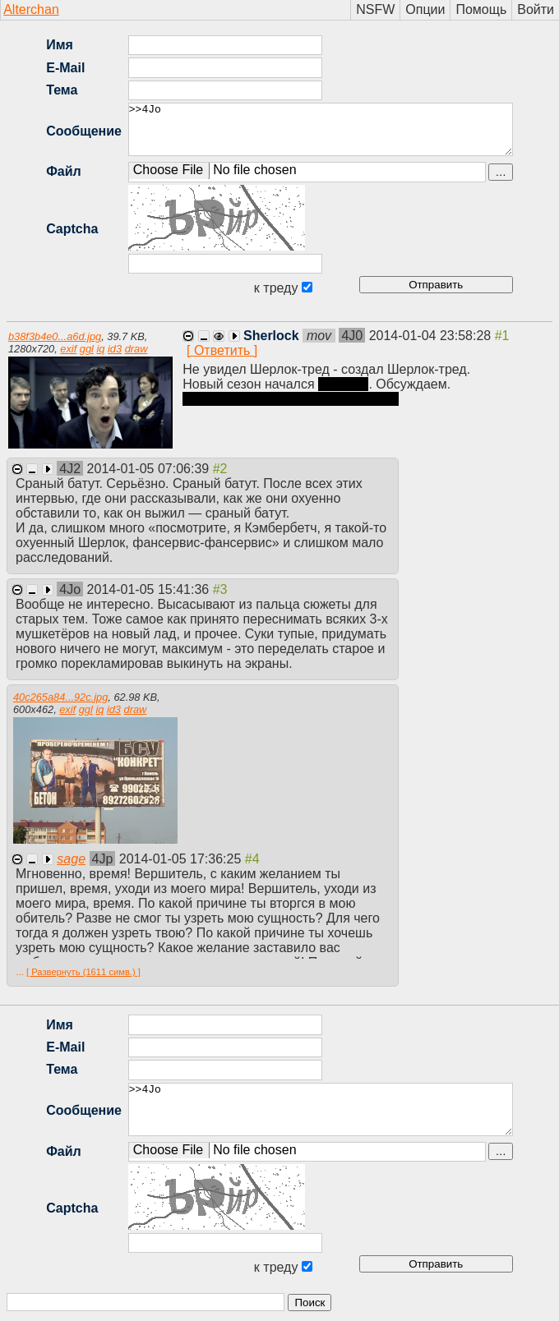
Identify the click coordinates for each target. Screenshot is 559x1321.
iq (100, 349)
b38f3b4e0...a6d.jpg (54, 336)
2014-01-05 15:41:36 (150, 589)
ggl (87, 349)
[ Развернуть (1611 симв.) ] (83, 972)
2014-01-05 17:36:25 (182, 859)
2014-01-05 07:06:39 (150, 469)
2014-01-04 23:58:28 (432, 336)
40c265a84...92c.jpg (60, 697)
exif (68, 349)
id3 (115, 349)
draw (136, 349)
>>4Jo (320, 129)
